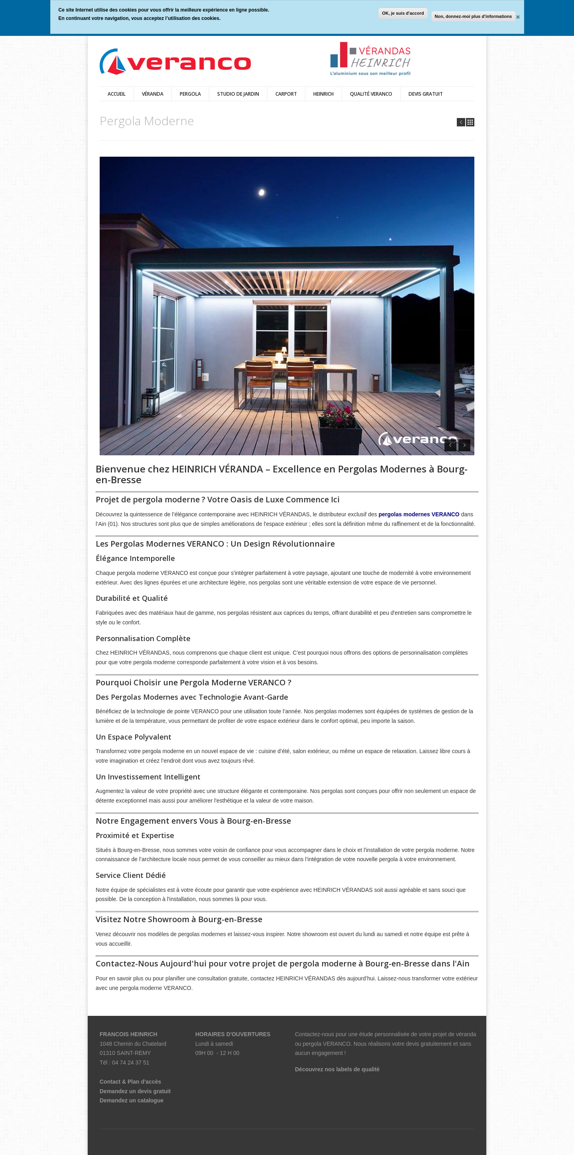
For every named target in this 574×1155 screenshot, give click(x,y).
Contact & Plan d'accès (130, 1081)
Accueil (117, 94)
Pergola (190, 94)
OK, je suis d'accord (403, 13)
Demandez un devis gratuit (135, 1091)
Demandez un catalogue (131, 1100)
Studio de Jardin (238, 94)
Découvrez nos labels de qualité (337, 1069)
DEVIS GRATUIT (426, 94)
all (470, 122)
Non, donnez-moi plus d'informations (473, 16)
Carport (286, 94)
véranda (152, 94)
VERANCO (336, 1044)
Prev (461, 122)
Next (464, 445)
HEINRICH (323, 94)
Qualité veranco (371, 94)
